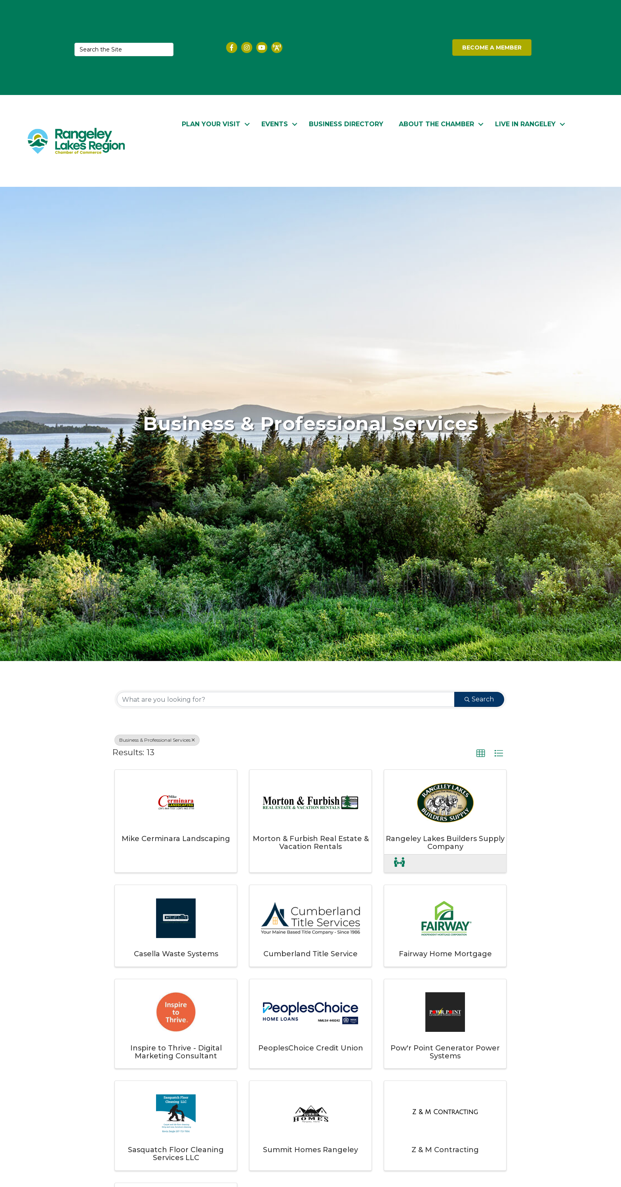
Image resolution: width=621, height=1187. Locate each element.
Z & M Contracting (445, 1149)
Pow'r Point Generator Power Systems (445, 1051)
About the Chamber (436, 123)
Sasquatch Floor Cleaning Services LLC (176, 1153)
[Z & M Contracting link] (445, 1112)
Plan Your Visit (211, 123)
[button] (481, 754)
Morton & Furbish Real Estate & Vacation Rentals (311, 842)
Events (274, 123)
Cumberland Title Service (310, 954)
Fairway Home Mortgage (445, 954)
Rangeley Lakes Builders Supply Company (445, 842)
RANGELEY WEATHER (377, 47)
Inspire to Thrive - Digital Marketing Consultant (176, 1051)
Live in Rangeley (525, 123)
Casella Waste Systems (176, 954)
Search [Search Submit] (479, 699)
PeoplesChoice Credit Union (310, 1047)
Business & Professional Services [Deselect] (157, 740)
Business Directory (346, 123)
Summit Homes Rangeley (310, 1149)
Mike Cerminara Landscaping (176, 838)
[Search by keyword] (286, 699)
